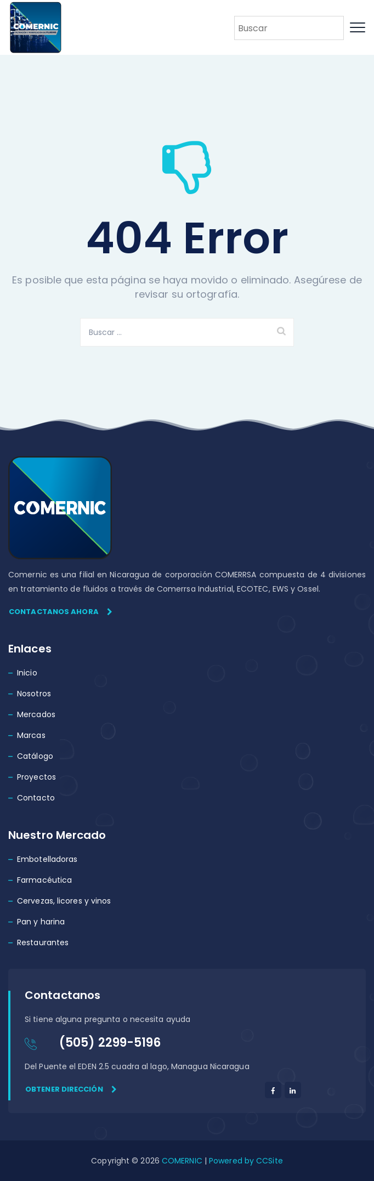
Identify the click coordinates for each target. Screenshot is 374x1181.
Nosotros (34, 693)
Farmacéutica (44, 880)
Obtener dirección (71, 1089)
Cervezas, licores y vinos (64, 900)
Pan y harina (41, 921)
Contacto (36, 797)
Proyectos (36, 776)
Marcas (31, 735)
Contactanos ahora (60, 611)
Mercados (36, 714)
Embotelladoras (47, 859)
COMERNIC (182, 1160)
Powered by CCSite (245, 1160)
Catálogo (35, 756)
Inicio (27, 672)
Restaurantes (43, 942)
